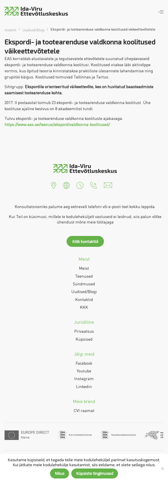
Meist (84, 268)
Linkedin (84, 386)
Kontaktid (84, 299)
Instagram (84, 378)
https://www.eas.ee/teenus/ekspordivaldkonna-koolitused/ (57, 124)
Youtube (84, 370)
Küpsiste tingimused (94, 473)
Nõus (59, 473)
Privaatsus (84, 331)
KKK (84, 307)
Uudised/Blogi (84, 291)
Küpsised (84, 339)
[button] (53, 184)
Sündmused (84, 283)
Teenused (84, 276)
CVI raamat (84, 410)
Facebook (84, 363)
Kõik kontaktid (85, 241)
